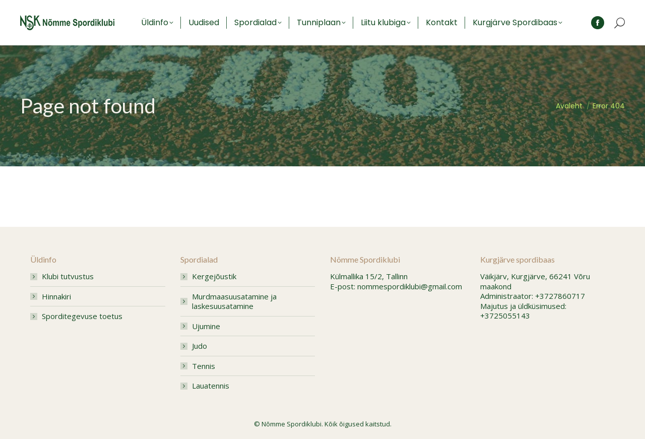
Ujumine (206, 326)
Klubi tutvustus (68, 276)
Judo (199, 346)
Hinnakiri (56, 296)
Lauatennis (210, 386)
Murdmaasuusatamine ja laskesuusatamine (234, 301)
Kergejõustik (214, 276)
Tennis (203, 366)
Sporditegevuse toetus (82, 316)
